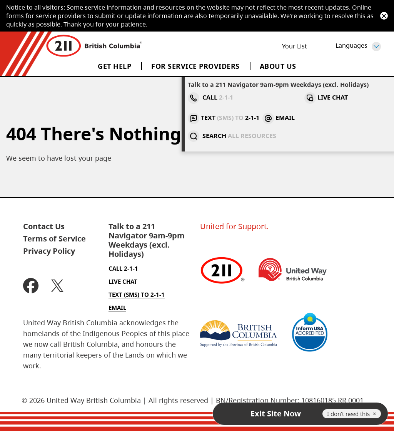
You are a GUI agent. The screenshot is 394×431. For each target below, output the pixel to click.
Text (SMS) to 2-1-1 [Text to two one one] (137, 294)
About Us (278, 66)
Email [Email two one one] (336, 97)
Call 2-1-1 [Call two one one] (123, 268)
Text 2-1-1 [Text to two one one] (295, 97)
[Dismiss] (384, 16)
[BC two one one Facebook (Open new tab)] (31, 286)
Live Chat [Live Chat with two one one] (249, 97)
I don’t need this (348, 414)
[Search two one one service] (368, 98)
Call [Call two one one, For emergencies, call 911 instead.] (209, 97)
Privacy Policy (49, 251)
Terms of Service (54, 238)
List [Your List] (293, 46)
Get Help (114, 66)
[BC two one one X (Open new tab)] (57, 287)
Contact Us (44, 226)
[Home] (94, 46)
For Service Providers (195, 66)
